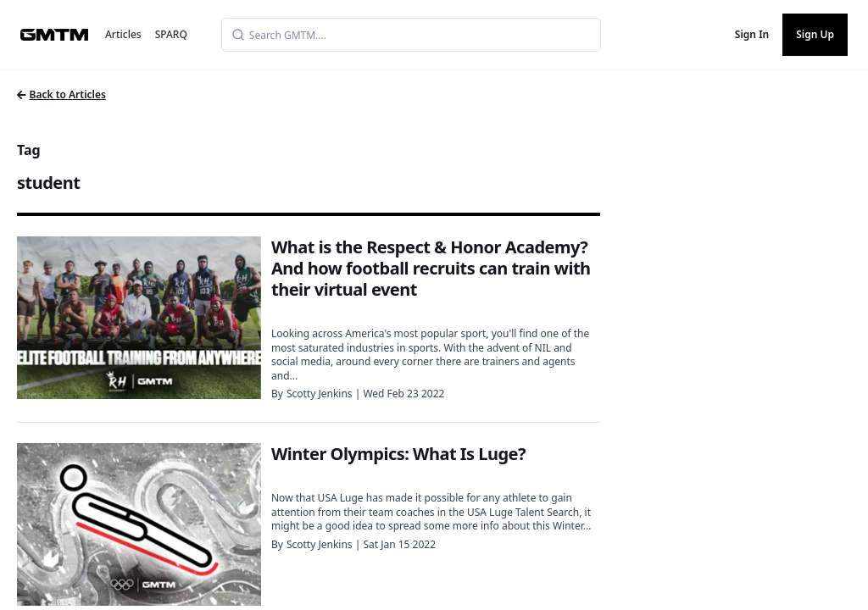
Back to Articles (61, 94)
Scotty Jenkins (320, 393)
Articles (123, 34)
